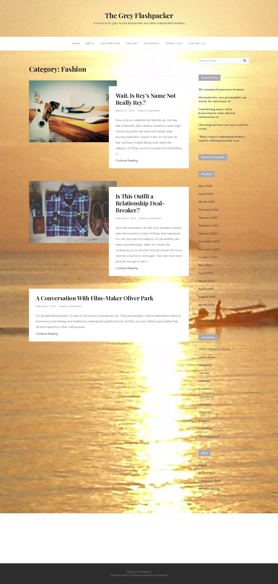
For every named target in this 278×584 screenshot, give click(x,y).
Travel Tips (174, 43)
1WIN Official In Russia (215, 349)
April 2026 (205, 194)
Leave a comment (149, 110)
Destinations (110, 43)
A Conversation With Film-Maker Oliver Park (94, 298)
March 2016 (206, 304)
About (90, 43)
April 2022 (205, 273)
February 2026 (208, 209)
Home (76, 43)
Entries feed (206, 473)
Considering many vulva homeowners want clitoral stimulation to (216, 113)
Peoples (204, 420)
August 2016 (206, 297)
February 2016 (208, 312)
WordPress (161, 575)
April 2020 (205, 289)
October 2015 (207, 320)
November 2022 (209, 249)
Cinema (204, 373)
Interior (204, 404)
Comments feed (209, 481)
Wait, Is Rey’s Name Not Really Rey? (146, 99)
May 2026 (205, 186)
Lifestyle (205, 412)
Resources (151, 43)
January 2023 (207, 233)
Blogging (205, 365)
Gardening (206, 396)
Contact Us (197, 43)
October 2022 (207, 257)
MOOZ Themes (131, 575)
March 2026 (206, 201)
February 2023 (208, 225)
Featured (205, 389)
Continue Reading (127, 160)
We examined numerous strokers (221, 89)
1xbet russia (207, 357)
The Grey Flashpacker (139, 15)
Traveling (206, 428)
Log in (202, 465)
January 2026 (207, 217)
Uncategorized (209, 436)
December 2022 (209, 241)
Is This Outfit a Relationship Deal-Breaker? (140, 203)
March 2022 (206, 281)
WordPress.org (208, 488)
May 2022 (205, 265)
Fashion (204, 381)
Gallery (132, 43)
